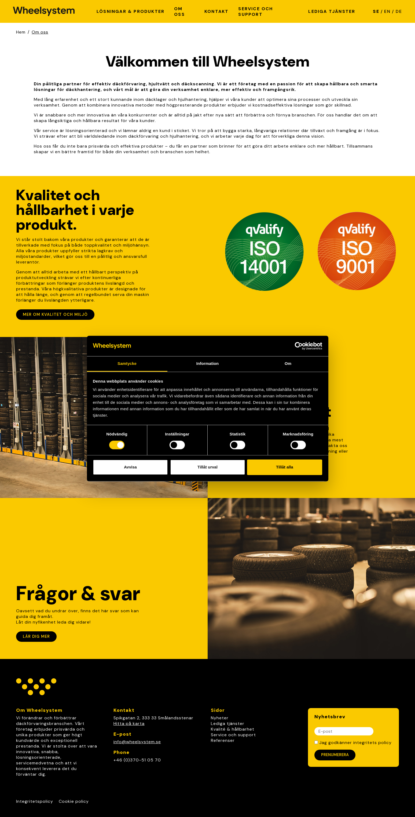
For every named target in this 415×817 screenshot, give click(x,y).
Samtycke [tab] (127, 363)
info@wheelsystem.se (137, 742)
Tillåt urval (207, 467)
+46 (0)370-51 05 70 (137, 760)
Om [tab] (288, 363)
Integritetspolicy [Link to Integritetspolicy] (34, 801)
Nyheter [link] (220, 718)
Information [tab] (207, 363)
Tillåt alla (284, 467)
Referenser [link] (223, 740)
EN (387, 11)
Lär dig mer (36, 636)
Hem (20, 32)
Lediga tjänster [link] (227, 723)
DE (399, 11)
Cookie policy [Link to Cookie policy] (74, 801)
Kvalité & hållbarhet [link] (232, 729)
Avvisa (130, 467)
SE (376, 11)
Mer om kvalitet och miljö (55, 314)
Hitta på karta (129, 723)
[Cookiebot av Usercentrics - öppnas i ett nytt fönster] (298, 346)
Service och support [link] (233, 735)
